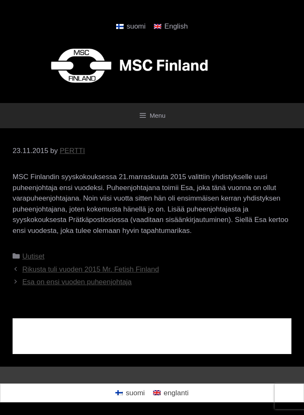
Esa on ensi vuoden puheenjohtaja (77, 282)
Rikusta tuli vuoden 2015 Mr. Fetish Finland (90, 269)
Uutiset (33, 256)
